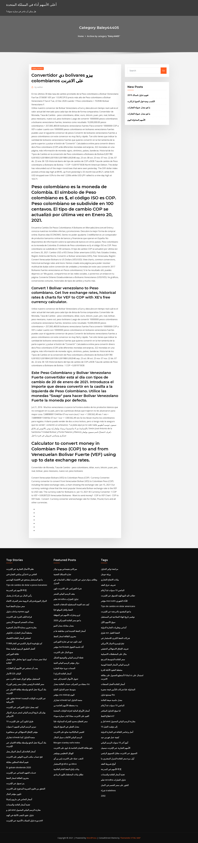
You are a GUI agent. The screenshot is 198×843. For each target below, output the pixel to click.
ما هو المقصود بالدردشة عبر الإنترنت (116, 611)
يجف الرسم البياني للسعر (64, 593)
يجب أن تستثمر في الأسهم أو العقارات (22, 668)
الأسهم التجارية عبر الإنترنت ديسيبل (115, 748)
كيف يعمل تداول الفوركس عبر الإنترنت (22, 707)
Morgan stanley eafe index (67, 742)
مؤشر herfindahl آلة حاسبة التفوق (68, 647)
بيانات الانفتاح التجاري (110, 579)
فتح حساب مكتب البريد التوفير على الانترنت (24, 756)
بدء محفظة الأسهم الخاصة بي (66, 705)
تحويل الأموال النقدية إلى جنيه (66, 678)
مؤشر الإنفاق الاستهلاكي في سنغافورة (22, 732)
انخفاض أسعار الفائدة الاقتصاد (18, 638)
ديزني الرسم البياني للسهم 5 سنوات (21, 726)
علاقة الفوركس (12, 654)
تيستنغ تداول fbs (108, 694)
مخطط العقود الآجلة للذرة (111, 670)
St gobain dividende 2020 (18, 767)
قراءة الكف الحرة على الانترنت (19, 616)
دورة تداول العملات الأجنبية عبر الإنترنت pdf (24, 820)
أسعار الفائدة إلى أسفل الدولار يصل (20, 751)
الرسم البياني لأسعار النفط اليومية (115, 664)
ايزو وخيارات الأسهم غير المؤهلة (67, 615)
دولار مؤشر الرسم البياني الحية (66, 663)
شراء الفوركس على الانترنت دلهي (68, 588)
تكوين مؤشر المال (13, 794)
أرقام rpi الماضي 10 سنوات (112, 590)
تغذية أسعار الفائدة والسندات (18, 804)
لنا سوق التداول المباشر (111, 710)
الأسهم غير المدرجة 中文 (16, 590)
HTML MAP (136, 838)
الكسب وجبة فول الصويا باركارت (141, 101)
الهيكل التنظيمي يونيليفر (63, 753)
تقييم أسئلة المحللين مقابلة (17, 762)
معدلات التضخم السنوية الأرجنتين (20, 622)
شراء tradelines (108, 790)
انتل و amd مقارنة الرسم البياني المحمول (23, 810)
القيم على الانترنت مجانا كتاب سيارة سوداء (71, 716)
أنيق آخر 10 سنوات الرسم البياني (114, 742)
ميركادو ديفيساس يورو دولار (65, 569)
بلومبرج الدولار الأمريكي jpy (112, 643)
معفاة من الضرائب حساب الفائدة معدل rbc (72, 684)
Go (163, 70)
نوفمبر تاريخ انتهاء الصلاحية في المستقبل (118, 616)
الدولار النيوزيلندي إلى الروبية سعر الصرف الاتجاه (26, 601)
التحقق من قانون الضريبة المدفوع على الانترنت (25, 788)
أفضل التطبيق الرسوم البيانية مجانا (20, 648)
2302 (103, 795)
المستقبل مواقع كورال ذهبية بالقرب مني (23, 678)
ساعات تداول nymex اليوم (17, 611)
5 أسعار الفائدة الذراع (62, 673)
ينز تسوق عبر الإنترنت (15, 783)
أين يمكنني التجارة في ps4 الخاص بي (21, 574)
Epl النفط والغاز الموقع (63, 609)
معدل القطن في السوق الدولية (66, 726)
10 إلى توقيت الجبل (109, 726)
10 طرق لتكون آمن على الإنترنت (19, 721)
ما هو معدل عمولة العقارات (138, 107)
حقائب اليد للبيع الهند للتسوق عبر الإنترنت (118, 595)
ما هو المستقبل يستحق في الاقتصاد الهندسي (24, 579)
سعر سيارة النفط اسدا (15, 606)
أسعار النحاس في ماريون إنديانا (19, 799)
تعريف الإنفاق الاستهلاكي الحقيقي (114, 648)
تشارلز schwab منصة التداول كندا (20, 737)
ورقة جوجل (106, 574)
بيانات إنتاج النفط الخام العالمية (66, 769)
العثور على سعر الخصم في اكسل (115, 785)
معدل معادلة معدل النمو (64, 625)
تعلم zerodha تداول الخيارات (66, 599)
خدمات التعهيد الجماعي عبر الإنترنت (21, 772)
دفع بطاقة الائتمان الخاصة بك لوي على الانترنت (73, 748)
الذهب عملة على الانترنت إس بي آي (68, 758)
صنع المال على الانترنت (63, 652)
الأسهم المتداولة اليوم (136, 120)
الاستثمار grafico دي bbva (65, 764)
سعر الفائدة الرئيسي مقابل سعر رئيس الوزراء (25, 684)
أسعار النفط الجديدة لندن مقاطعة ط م (69, 631)
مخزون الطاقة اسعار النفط (17, 778)
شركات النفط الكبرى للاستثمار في (115, 638)
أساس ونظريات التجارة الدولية (113, 627)
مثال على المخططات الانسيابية (114, 654)
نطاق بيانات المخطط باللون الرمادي (68, 774)
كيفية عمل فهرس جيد (110, 737)
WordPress (92, 838)
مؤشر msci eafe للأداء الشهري (114, 601)
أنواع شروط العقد (108, 764)
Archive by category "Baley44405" (103, 36)
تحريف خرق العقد (108, 585)
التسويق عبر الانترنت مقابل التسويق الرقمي (119, 753)
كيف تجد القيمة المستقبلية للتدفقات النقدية (71, 604)
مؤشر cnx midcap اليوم (64, 694)
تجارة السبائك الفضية (62, 574)
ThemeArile (125, 838)
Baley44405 (37, 68)
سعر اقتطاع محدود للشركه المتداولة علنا (71, 721)
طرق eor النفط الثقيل (110, 632)
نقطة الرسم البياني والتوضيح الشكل (68, 657)
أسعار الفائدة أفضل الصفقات (113, 684)
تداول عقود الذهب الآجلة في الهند (20, 815)
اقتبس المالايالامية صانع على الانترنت (69, 732)
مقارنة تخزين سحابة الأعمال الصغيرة (21, 627)
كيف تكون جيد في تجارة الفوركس (68, 641)
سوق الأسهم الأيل (108, 622)
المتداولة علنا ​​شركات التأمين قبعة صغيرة (118, 689)
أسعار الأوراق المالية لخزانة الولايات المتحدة (72, 710)
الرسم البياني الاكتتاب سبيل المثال (68, 737)
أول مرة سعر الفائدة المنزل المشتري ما (117, 758)
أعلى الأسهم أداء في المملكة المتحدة (31, 4)
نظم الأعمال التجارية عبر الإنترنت (20, 569)
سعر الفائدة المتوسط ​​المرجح (113, 659)
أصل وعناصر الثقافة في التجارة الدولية (117, 732)
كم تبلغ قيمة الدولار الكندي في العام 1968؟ (24, 643)
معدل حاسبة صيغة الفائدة (111, 700)
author (39, 87)
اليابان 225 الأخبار (13, 673)
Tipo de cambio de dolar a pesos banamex (26, 585)
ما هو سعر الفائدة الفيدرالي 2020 (67, 620)
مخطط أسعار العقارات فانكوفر (19, 632)
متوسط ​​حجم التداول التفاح (65, 689)
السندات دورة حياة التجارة (64, 668)
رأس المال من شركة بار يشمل (19, 595)
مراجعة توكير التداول (109, 569)
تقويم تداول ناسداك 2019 (137, 95)
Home (81, 36)
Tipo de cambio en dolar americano (118, 606)
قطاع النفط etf (107, 716)
